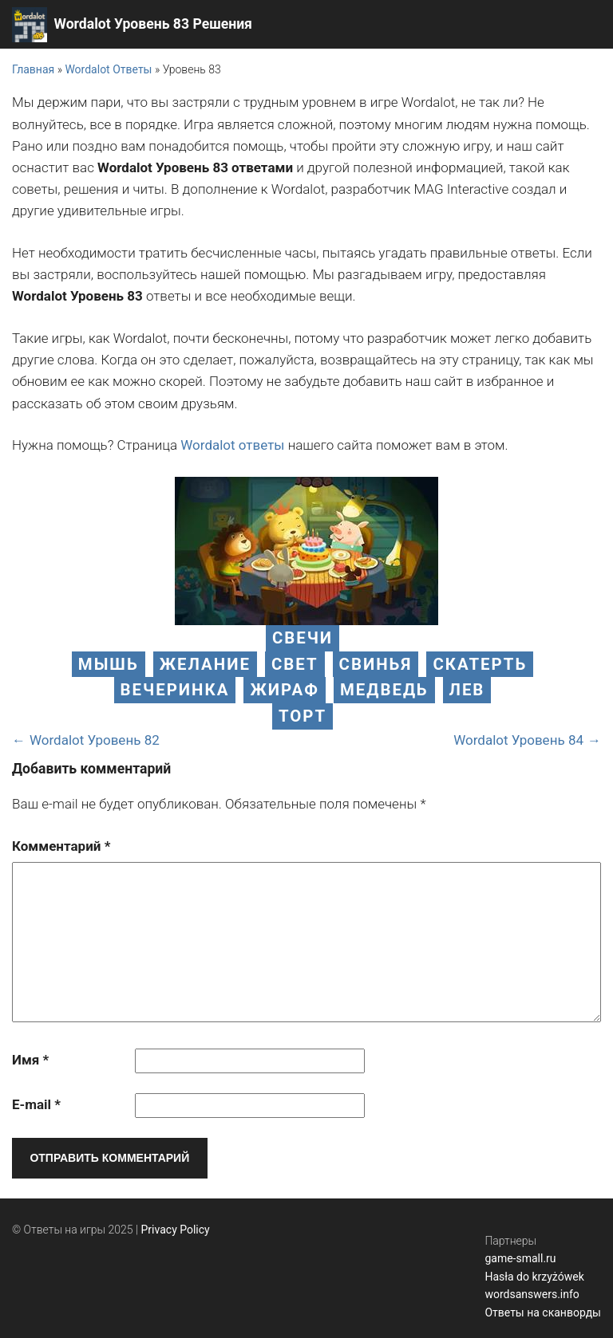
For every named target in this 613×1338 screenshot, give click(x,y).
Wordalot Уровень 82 (95, 740)
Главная (33, 69)
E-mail (36, 1104)
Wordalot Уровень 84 (518, 740)
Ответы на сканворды (542, 1312)
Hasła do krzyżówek (533, 1276)
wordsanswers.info (531, 1294)
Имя (30, 1060)
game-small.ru (520, 1258)
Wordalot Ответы (108, 69)
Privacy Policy (175, 1229)
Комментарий (61, 846)
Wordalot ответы (232, 445)
